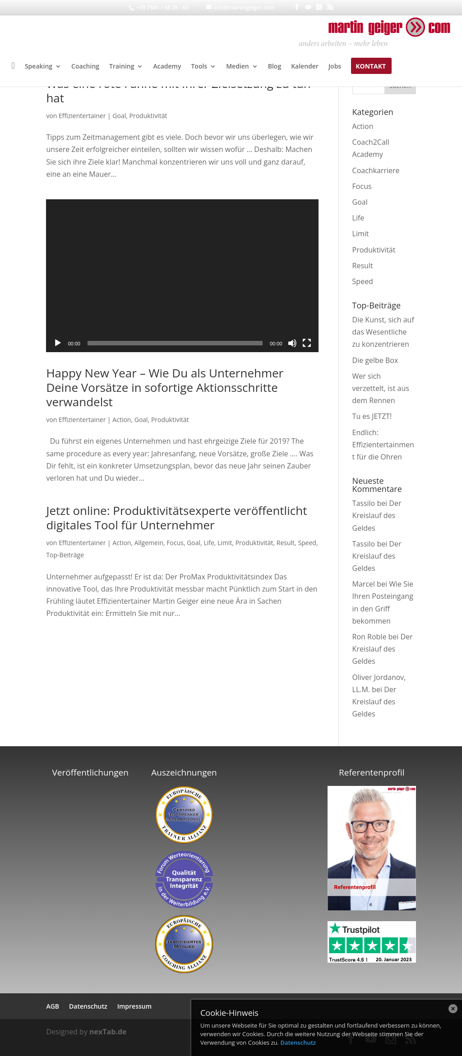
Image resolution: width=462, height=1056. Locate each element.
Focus (175, 542)
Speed (307, 542)
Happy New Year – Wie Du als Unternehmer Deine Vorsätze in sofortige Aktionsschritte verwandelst (164, 387)
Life (208, 542)
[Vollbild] (306, 343)
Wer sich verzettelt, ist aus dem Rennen (380, 388)
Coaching (85, 66)
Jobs (334, 66)
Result (286, 542)
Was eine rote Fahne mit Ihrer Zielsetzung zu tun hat (178, 90)
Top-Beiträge (65, 555)
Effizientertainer (82, 115)
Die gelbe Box (375, 360)
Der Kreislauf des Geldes (377, 515)
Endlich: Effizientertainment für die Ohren (383, 444)
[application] (182, 275)
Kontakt (371, 66)
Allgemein (148, 542)
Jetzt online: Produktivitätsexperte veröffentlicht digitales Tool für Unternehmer (176, 517)
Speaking (38, 66)
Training (121, 66)
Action (121, 419)
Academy (167, 66)
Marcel (363, 584)
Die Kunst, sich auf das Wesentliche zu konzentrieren (383, 332)
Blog (274, 66)
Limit (224, 542)
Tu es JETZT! (372, 416)
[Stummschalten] (292, 343)
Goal (119, 115)
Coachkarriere (376, 170)
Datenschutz (298, 1042)
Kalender (305, 66)
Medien (237, 66)
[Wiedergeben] (57, 343)
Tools (199, 66)
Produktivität (148, 115)
